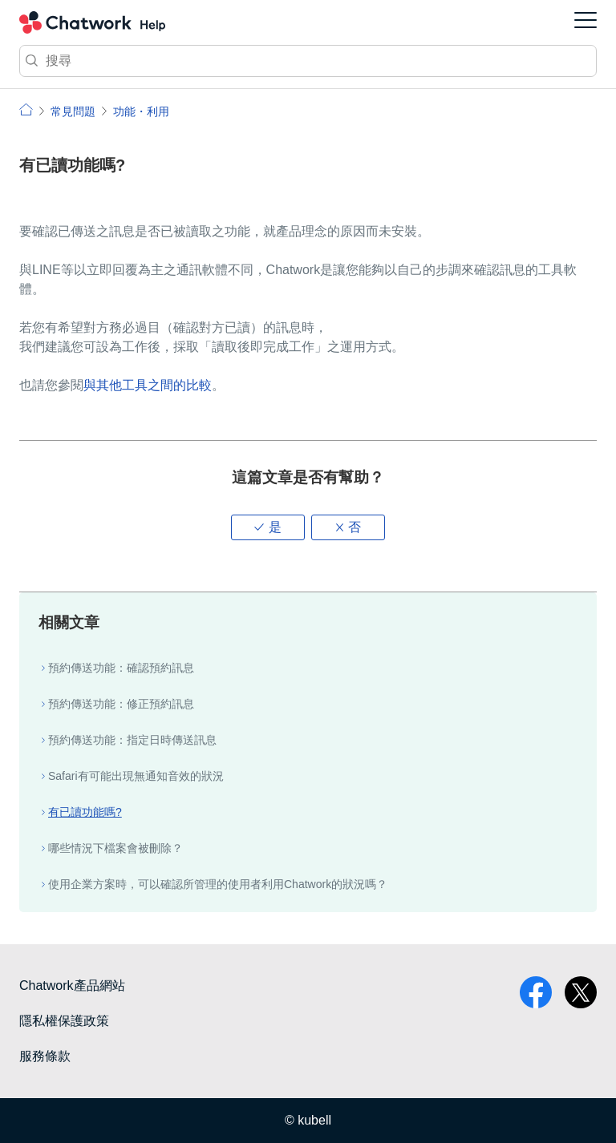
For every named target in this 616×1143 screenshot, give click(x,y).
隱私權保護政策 (64, 1021)
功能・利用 (141, 111)
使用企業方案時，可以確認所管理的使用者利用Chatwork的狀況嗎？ (217, 884)
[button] (268, 527)
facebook (536, 992)
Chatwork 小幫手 (92, 22)
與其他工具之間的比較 (147, 385)
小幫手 (26, 109)
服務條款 (45, 1056)
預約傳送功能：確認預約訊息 (121, 667)
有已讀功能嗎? (85, 812)
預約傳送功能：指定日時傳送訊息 (132, 739)
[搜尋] (308, 61)
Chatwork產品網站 (72, 985)
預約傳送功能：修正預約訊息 (121, 703)
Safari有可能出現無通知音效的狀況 (136, 775)
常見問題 (73, 111)
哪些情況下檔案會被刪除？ (115, 848)
